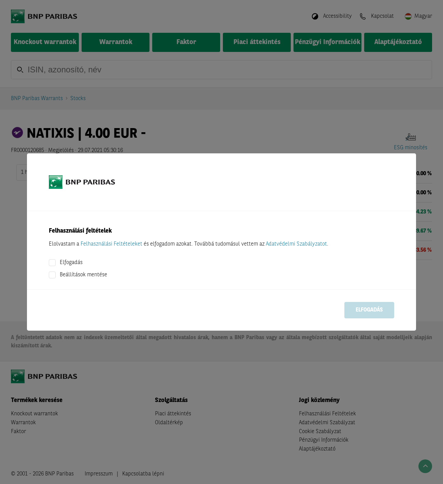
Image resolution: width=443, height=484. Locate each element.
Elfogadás (71, 262)
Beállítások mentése (83, 275)
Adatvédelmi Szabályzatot (296, 244)
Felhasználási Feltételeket (111, 244)
